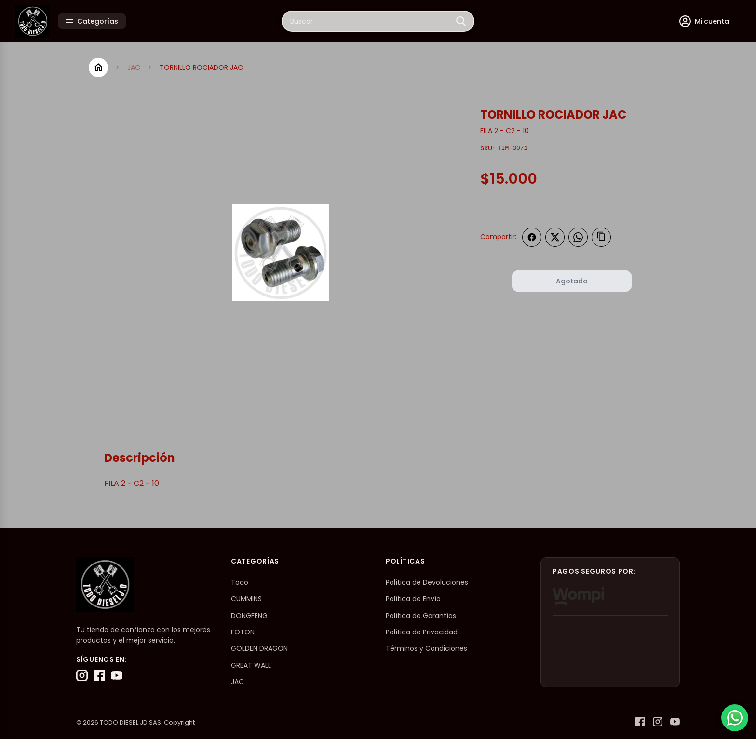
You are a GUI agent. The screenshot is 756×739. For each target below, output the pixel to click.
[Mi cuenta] (704, 21)
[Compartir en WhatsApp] (578, 237)
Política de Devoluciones (427, 582)
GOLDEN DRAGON (259, 648)
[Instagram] (82, 675)
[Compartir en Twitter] (555, 237)
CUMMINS (246, 599)
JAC (133, 67)
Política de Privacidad (422, 632)
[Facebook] (99, 675)
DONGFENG (249, 615)
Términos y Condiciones (426, 648)
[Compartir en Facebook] (531, 237)
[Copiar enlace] (601, 237)
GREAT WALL (251, 665)
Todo (239, 582)
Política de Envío (413, 599)
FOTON (243, 632)
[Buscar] (461, 21)
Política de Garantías (421, 615)
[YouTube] (116, 675)
